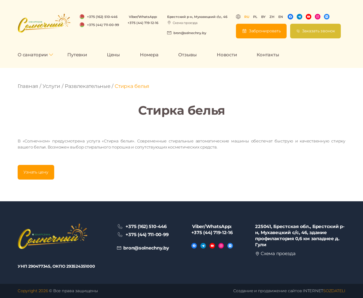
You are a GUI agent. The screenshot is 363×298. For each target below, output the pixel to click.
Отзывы (187, 55)
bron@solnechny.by (189, 33)
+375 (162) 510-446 (102, 17)
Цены (113, 55)
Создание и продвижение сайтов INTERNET (289, 290)
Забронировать (265, 31)
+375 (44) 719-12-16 (143, 23)
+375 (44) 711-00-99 (103, 25)
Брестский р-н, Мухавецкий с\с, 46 (197, 17)
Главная (28, 86)
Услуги (51, 86)
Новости (227, 55)
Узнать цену (35, 172)
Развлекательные (87, 86)
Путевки (77, 55)
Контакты (268, 55)
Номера (149, 55)
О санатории (32, 55)
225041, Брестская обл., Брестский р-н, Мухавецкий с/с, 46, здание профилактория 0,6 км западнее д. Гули (299, 235)
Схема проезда (185, 23)
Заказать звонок (318, 31)
